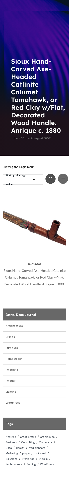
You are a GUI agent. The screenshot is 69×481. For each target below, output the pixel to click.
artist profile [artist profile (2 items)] (28, 437)
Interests (12, 370)
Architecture (14, 326)
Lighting (11, 392)
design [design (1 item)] (20, 448)
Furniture (12, 348)
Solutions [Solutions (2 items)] (11, 459)
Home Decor (14, 359)
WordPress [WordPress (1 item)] (47, 464)
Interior (10, 381)
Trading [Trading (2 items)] (31, 464)
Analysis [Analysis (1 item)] (11, 437)
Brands (10, 337)
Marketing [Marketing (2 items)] (12, 453)
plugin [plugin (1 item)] (26, 453)
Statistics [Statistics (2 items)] (28, 459)
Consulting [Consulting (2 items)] (28, 442)
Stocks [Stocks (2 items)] (43, 459)
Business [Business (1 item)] (11, 442)
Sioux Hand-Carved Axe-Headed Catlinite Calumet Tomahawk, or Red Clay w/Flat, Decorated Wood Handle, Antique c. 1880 (34, 277)
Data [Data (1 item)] (9, 448)
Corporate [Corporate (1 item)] (45, 442)
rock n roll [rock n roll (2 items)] (40, 453)
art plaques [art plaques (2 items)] (47, 437)
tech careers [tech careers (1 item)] (14, 464)
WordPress (13, 403)
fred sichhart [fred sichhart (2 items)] (37, 448)
